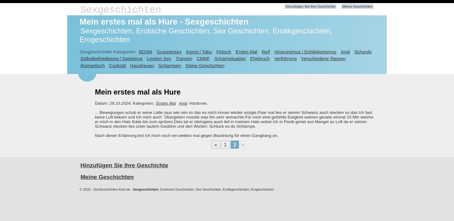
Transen (184, 58)
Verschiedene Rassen (323, 58)
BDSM (145, 51)
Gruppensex (169, 51)
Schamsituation (230, 58)
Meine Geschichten (357, 6)
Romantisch (92, 65)
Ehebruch (260, 58)
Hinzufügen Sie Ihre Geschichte (310, 6)
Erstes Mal (246, 51)
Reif (266, 51)
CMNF (203, 58)
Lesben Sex (159, 58)
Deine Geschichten (205, 65)
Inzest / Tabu (199, 51)
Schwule (363, 51)
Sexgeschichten (120, 10)
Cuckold (117, 65)
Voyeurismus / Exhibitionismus (305, 51)
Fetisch (224, 51)
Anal (345, 51)
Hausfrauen (142, 65)
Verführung (285, 58)
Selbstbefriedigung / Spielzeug (111, 58)
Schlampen (169, 65)
